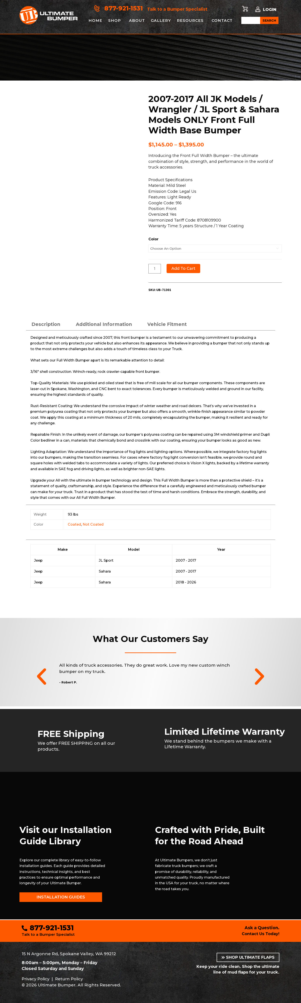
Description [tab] (47, 325)
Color (153, 239)
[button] (41, 677)
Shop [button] (114, 20)
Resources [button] (192, 20)
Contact (225, 20)
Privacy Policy (37, 978)
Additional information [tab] (107, 325)
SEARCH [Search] (269, 20)
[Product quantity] (154, 269)
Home (96, 20)
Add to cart (184, 268)
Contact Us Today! (259, 933)
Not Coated (93, 525)
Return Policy (72, 978)
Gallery (162, 20)
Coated (74, 525)
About (137, 20)
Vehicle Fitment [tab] (173, 325)
